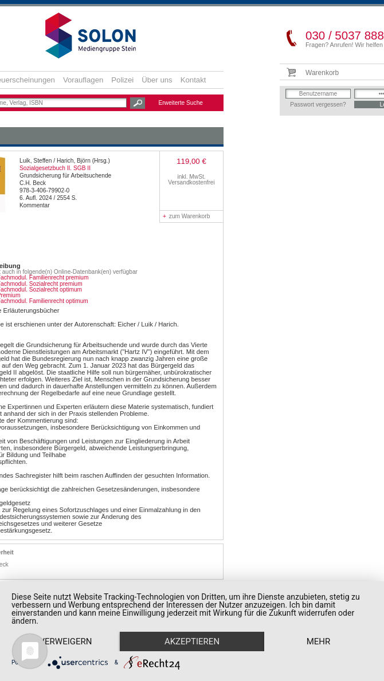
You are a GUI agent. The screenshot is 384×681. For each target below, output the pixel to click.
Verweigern (67, 621)
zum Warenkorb (186, 216)
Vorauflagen (83, 80)
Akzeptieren (197, 621)
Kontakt (193, 80)
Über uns (157, 80)
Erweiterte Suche (180, 103)
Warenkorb (322, 72)
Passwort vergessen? (318, 104)
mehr (68, 641)
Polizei (122, 80)
